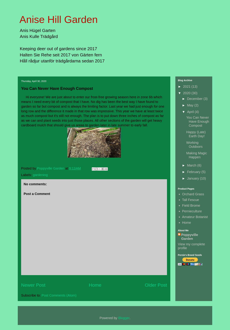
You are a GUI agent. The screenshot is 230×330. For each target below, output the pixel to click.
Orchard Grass (193, 194)
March (192, 165)
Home (95, 285)
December (195, 99)
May (190, 105)
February (194, 172)
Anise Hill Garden (58, 19)
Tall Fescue (190, 200)
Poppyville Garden (189, 236)
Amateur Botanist (195, 217)
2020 (187, 93)
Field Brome (191, 205)
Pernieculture (192, 211)
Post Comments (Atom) (59, 295)
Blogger (124, 318)
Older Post (156, 285)
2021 (187, 86)
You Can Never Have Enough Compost (197, 121)
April (191, 112)
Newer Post (33, 285)
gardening (40, 175)
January (193, 178)
